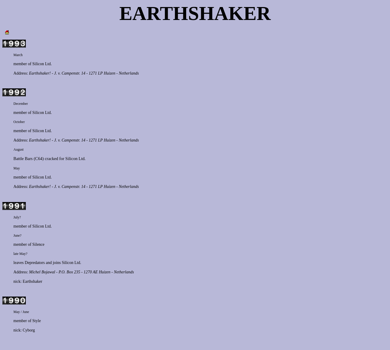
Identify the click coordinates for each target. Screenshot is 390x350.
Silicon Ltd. (42, 64)
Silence (38, 244)
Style (36, 321)
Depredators (35, 262)
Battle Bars (23, 158)
